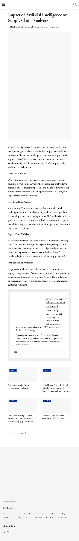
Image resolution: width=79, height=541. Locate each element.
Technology (15, 514)
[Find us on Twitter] (8, 532)
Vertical (27, 514)
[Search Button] (75, 4)
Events (13, 370)
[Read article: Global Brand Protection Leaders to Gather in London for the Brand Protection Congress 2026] (56, 374)
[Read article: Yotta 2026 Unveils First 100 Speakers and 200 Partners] (22, 374)
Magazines (66, 514)
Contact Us (62, 518)
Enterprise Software (40, 514)
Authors (19, 518)
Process (55, 514)
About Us (38, 518)
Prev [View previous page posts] (12, 433)
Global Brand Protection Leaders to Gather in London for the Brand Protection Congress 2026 (56, 388)
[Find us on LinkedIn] (4, 532)
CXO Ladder (8, 518)
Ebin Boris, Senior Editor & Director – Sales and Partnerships (34, 27)
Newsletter (50, 518)
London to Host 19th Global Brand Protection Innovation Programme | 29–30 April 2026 (20, 418)
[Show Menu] (3, 4)
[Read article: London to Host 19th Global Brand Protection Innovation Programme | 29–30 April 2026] (22, 405)
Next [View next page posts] (23, 433)
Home (5, 514)
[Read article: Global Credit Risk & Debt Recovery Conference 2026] (56, 405)
